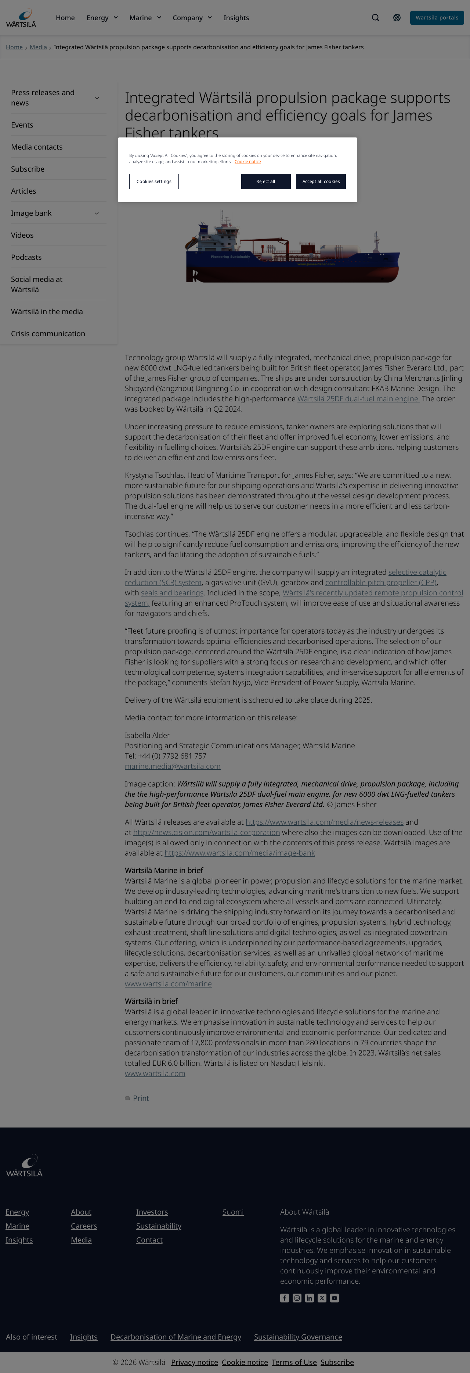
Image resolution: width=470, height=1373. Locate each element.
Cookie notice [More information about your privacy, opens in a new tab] (248, 161)
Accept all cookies (321, 181)
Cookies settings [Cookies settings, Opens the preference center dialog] (154, 181)
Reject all (265, 181)
